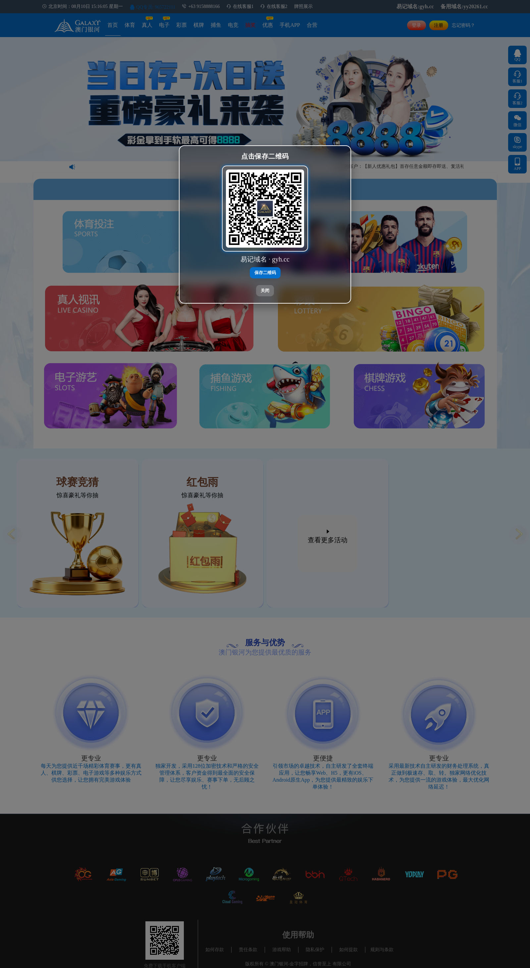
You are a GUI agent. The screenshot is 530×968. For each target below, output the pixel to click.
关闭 (265, 290)
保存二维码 (265, 272)
